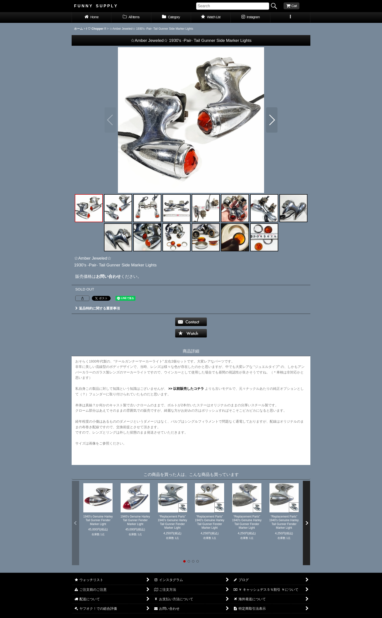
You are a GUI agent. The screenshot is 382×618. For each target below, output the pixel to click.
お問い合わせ (108, 276)
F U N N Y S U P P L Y (95, 6)
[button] (290, 17)
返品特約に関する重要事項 (97, 308)
